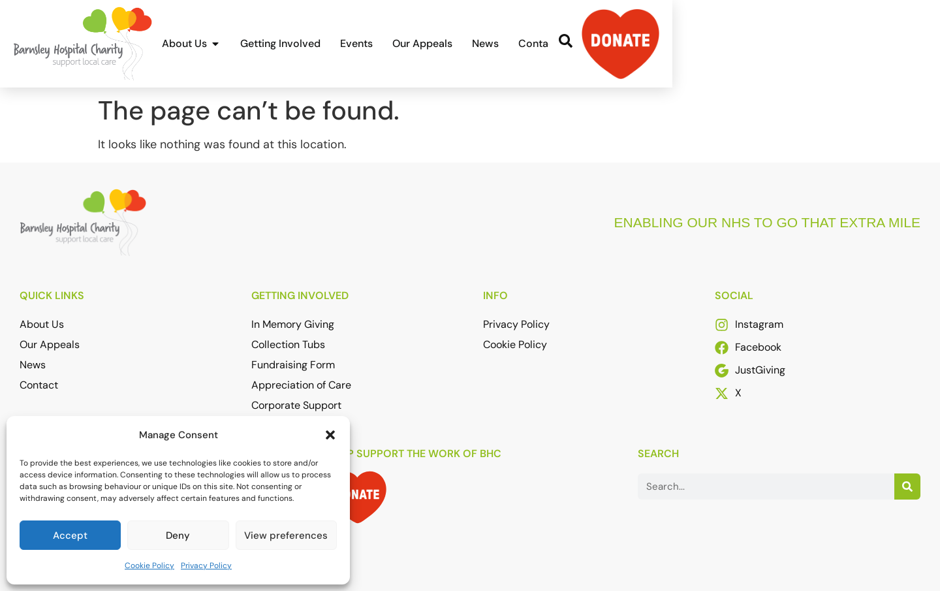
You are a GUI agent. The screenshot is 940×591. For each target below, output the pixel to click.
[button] (330, 434)
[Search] (907, 486)
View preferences (286, 535)
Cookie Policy (149, 565)
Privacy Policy (206, 565)
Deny (178, 535)
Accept (70, 535)
